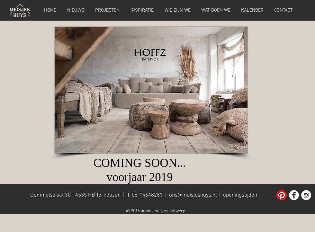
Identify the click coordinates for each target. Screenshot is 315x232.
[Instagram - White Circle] (306, 195)
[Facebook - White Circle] (294, 195)
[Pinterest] (281, 195)
